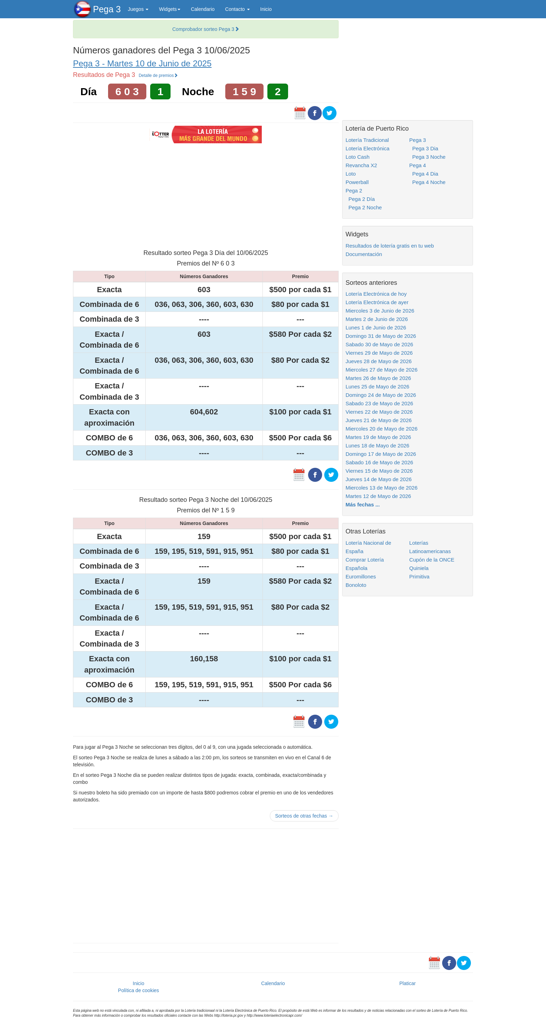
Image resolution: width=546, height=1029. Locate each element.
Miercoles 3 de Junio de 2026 (380, 311)
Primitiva (419, 576)
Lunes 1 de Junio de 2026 (376, 327)
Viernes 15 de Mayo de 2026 (379, 471)
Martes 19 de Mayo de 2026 (378, 437)
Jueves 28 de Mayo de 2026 (379, 361)
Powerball (357, 182)
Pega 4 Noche (427, 182)
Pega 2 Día (360, 199)
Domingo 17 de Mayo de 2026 (381, 454)
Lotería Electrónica (367, 148)
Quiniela (418, 568)
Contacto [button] (237, 9)
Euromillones (361, 576)
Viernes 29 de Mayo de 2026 (379, 353)
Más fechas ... (363, 504)
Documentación (364, 254)
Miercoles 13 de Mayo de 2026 (382, 488)
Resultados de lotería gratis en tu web (390, 246)
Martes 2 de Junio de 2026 (377, 319)
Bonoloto (356, 585)
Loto (351, 174)
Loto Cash (357, 157)
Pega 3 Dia (423, 148)
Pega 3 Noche (427, 157)
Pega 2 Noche (364, 207)
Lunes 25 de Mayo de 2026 (378, 386)
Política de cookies (138, 990)
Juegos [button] (138, 9)
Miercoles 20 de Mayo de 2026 (382, 429)
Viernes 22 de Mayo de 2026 (379, 412)
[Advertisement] (206, 195)
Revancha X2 (361, 165)
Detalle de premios (158, 75)
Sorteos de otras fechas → (304, 816)
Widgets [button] (169, 9)
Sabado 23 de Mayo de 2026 (379, 403)
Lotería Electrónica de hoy (376, 294)
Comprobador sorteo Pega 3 (205, 29)
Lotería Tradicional (367, 140)
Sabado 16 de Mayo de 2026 (379, 462)
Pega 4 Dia (423, 174)
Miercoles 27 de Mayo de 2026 (382, 370)
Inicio (266, 9)
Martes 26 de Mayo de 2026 (378, 378)
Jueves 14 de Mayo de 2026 (379, 479)
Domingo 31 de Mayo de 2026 (381, 336)
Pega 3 (107, 9)
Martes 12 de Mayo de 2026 (378, 496)
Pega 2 (354, 191)
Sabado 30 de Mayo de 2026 (379, 344)
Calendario (203, 9)
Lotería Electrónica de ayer (377, 302)
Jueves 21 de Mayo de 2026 (379, 420)
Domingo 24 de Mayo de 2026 (381, 395)
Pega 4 (417, 165)
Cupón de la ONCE (431, 560)
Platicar (407, 983)
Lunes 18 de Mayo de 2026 (378, 445)
